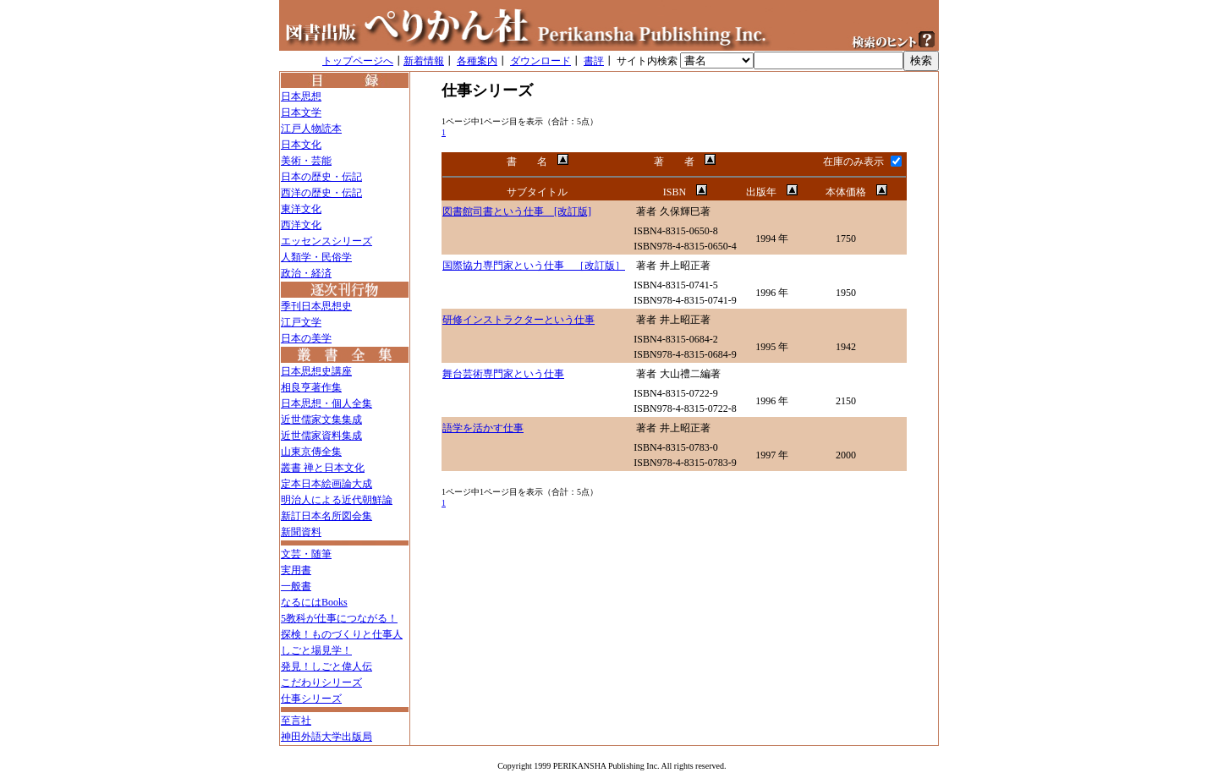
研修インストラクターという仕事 (518, 320)
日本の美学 (306, 338)
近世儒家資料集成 (321, 435)
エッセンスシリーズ (326, 241)
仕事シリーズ (311, 699)
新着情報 (423, 61)
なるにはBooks (314, 602)
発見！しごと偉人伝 (326, 666)
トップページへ (357, 61)
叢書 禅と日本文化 (323, 468)
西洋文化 (301, 225)
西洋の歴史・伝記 (321, 193)
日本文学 (301, 112)
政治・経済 (306, 273)
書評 (594, 61)
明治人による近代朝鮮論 (336, 500)
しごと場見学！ (316, 650)
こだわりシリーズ (321, 682)
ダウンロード (540, 61)
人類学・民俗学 (316, 257)
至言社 (296, 720)
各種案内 (477, 61)
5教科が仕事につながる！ (339, 618)
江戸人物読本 (311, 128)
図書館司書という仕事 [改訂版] (516, 211)
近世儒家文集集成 (321, 419)
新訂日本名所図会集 (326, 516)
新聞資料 (301, 532)
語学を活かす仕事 (483, 428)
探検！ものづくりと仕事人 (342, 634)
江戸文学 (301, 322)
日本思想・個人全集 (326, 403)
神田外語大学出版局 (326, 737)
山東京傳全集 (311, 452)
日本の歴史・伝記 (321, 177)
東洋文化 (301, 209)
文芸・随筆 (306, 554)
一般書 (296, 586)
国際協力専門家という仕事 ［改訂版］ (533, 265)
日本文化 (301, 145)
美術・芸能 (306, 161)
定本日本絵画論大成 (326, 484)
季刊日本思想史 (316, 306)
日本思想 (301, 96)
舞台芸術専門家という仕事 (503, 374)
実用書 (296, 570)
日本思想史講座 (316, 371)
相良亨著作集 (311, 387)
